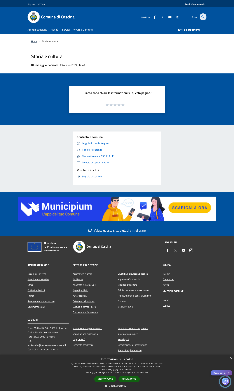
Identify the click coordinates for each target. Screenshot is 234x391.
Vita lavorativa (125, 306)
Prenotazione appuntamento (87, 328)
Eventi (166, 300)
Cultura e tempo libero (84, 307)
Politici (31, 296)
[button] (117, 385)
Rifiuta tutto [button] (129, 379)
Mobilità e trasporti (127, 284)
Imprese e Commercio (129, 279)
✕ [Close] (229, 373)
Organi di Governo (37, 274)
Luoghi (166, 305)
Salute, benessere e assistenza (133, 290)
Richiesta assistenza (83, 345)
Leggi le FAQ (79, 339)
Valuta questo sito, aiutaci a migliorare (117, 230)
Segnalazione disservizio (85, 334)
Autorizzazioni (80, 296)
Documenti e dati (36, 307)
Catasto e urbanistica (83, 301)
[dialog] (117, 373)
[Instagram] (176, 17)
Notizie (166, 274)
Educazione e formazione (85, 312)
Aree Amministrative (38, 279)
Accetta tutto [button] (105, 379)
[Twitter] (160, 17)
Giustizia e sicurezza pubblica (133, 273)
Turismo (122, 301)
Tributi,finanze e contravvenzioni (135, 295)
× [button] (230, 358)
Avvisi (166, 285)
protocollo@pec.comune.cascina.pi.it (47, 345)
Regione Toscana (36, 4)
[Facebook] (153, 17)
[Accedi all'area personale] (194, 4)
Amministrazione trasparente (133, 328)
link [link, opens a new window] (146, 372)
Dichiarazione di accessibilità (132, 345)
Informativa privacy (128, 334)
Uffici (30, 285)
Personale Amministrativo (41, 301)
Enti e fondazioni (36, 290)
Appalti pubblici (80, 290)
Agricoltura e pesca (82, 274)
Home (34, 41)
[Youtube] (168, 17)
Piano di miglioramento (129, 350)
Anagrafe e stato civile (84, 285)
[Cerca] (202, 17)
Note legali (123, 339)
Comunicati (168, 279)
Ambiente (78, 279)
